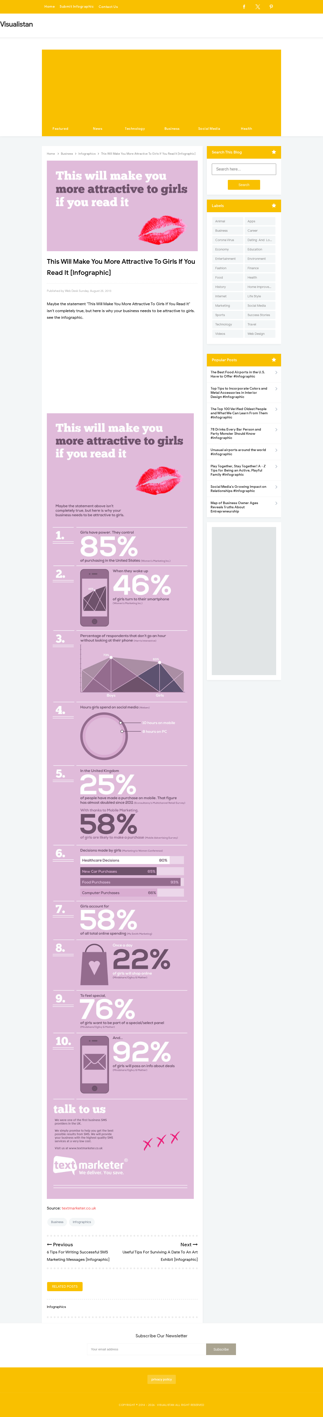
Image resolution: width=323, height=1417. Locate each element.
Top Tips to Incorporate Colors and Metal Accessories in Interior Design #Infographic (239, 392)
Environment (257, 259)
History (220, 287)
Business (172, 129)
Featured (60, 129)
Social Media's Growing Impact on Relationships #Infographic (238, 489)
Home (49, 7)
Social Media (209, 129)
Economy (222, 249)
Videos (220, 334)
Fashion (220, 268)
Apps (251, 221)
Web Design (256, 334)
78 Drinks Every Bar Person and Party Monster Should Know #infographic (236, 433)
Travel (252, 324)
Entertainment (225, 259)
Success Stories (259, 315)
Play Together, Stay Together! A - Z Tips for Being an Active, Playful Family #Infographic (238, 470)
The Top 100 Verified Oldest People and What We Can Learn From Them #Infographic (239, 413)
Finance (253, 268)
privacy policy (161, 1379)
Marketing (222, 305)
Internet (221, 296)
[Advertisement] (161, 84)
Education (255, 249)
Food (219, 277)
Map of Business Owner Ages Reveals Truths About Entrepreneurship (234, 507)
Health (246, 129)
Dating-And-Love (260, 240)
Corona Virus (224, 240)
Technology (135, 129)
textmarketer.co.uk (79, 1208)
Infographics (82, 1222)
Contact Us (108, 7)
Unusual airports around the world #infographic (238, 452)
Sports (220, 315)
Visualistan (166, 1405)
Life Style (254, 296)
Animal (220, 221)
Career (253, 230)
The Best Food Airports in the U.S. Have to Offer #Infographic (238, 374)
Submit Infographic (77, 7)
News (97, 129)
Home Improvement (261, 287)
